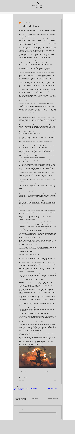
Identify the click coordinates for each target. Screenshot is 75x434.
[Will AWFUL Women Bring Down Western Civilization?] (21, 392)
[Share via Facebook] (19, 377)
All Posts (15, 15)
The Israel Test (35, 398)
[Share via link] (26, 377)
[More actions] (55, 22)
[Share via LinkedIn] (24, 377)
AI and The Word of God (53, 398)
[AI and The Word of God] (54, 392)
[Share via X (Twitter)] (21, 377)
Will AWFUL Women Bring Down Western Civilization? (20, 399)
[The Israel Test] (37, 392)
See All (60, 386)
